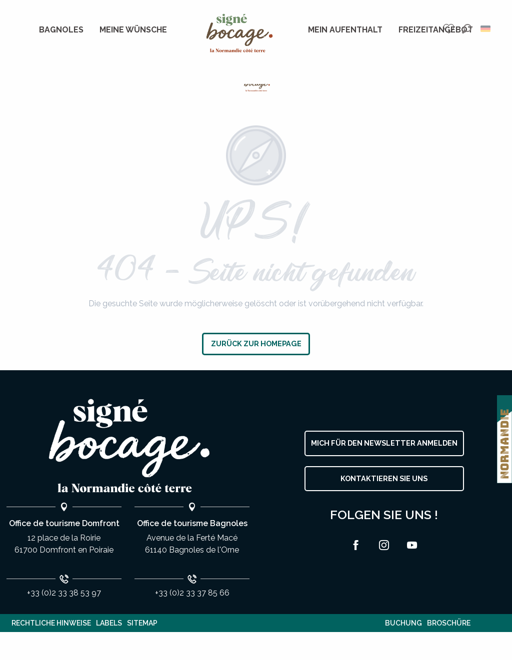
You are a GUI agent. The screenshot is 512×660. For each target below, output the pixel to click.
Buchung (403, 623)
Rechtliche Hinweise (51, 623)
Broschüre (448, 623)
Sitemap (142, 623)
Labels (109, 623)
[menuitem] (61, 29)
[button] (467, 28)
